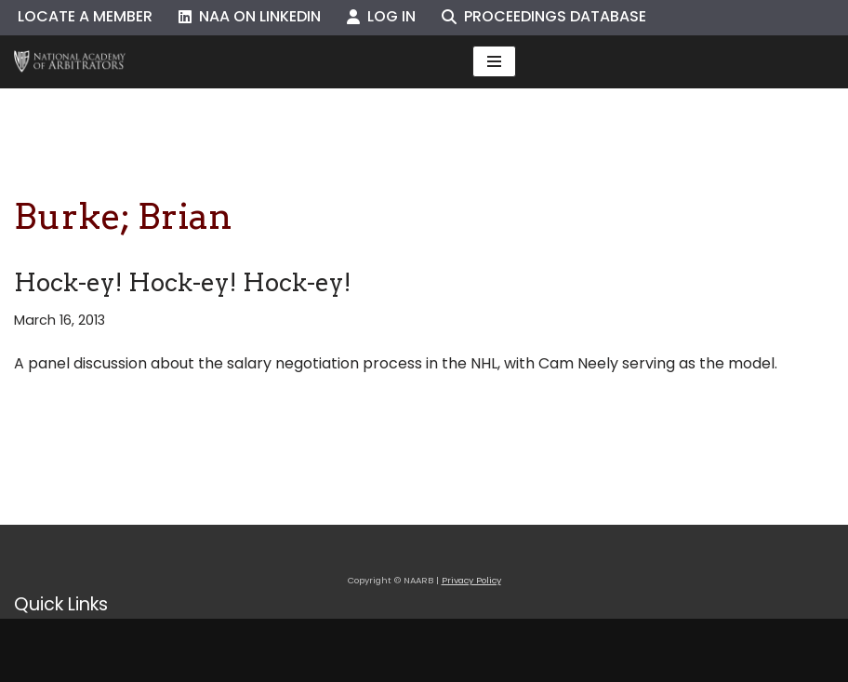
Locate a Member (85, 16)
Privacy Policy (471, 580)
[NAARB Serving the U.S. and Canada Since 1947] (70, 61)
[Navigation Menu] (494, 61)
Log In (381, 16)
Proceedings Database (544, 16)
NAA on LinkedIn (250, 16)
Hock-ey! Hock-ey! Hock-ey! (182, 282)
